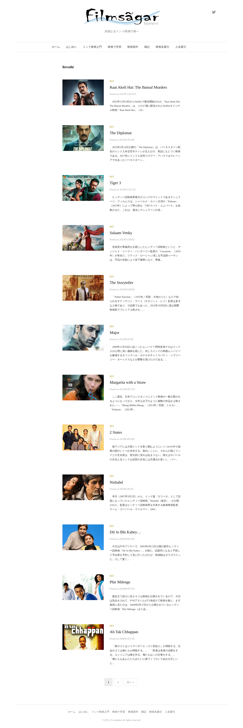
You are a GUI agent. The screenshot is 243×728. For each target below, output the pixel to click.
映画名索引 (162, 46)
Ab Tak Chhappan (124, 632)
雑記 (147, 46)
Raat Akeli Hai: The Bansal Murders (138, 87)
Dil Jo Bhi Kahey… (125, 532)
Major (114, 332)
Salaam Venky (121, 233)
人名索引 (180, 46)
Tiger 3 (115, 183)
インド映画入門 (92, 46)
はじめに (71, 46)
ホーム (56, 46)
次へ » (130, 682)
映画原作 (132, 46)
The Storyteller (121, 282)
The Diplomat (121, 133)
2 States (116, 432)
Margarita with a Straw (128, 382)
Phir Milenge (120, 582)
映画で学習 (114, 46)
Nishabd (116, 482)
